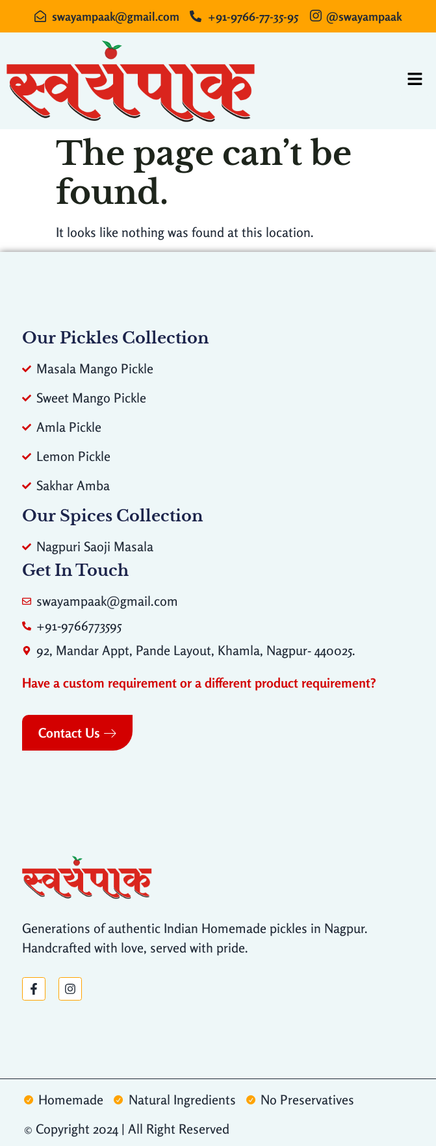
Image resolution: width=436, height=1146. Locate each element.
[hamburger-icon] (415, 81)
